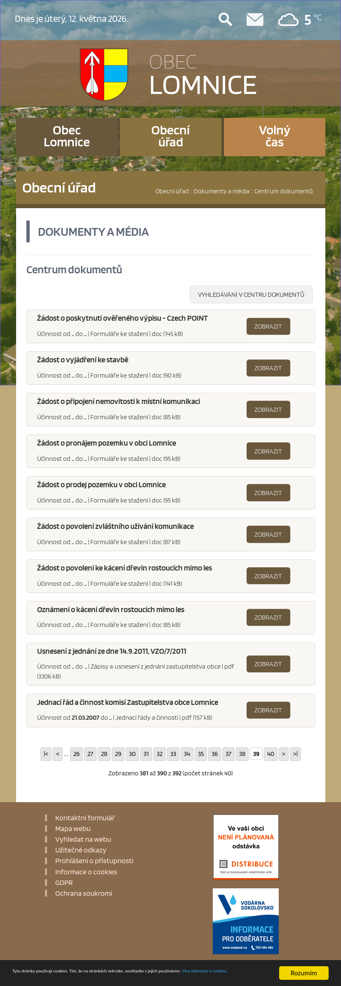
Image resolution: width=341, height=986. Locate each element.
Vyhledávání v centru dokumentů (251, 295)
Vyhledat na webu (83, 839)
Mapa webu (73, 828)
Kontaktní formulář (85, 818)
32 (159, 754)
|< (46, 754)
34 (187, 754)
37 (228, 754)
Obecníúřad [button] (170, 136)
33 (173, 754)
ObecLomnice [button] (67, 136)
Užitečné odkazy (80, 850)
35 (201, 754)
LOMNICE (203, 72)
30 (132, 754)
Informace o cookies (86, 872)
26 (76, 754)
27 (90, 754)
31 (146, 754)
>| (295, 754)
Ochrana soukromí (83, 893)
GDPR (64, 882)
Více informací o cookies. (47, 977)
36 (215, 754)
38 (242, 754)
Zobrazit (268, 326)
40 (270, 754)
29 (118, 754)
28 (104, 754)
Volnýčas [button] (274, 136)
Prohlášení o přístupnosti (94, 861)
